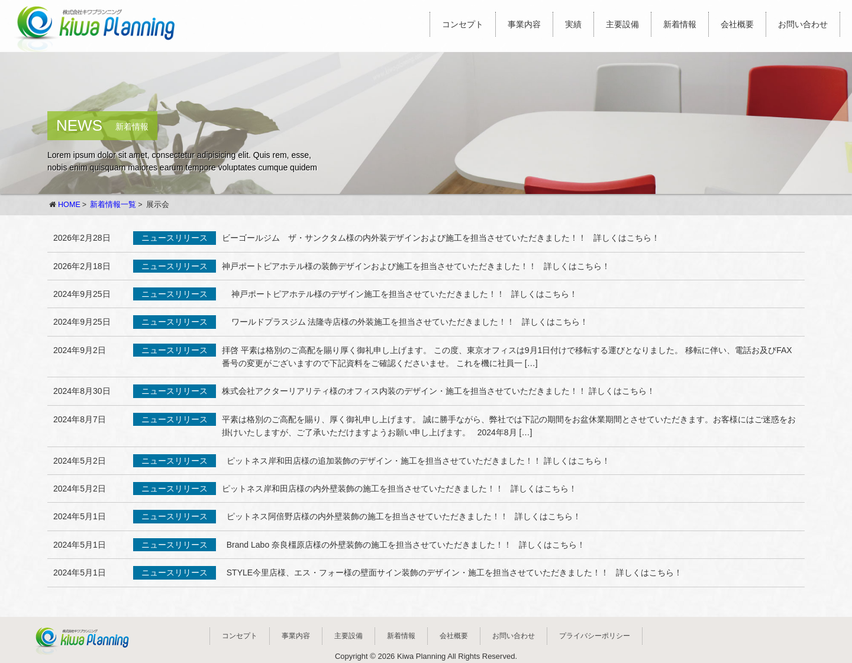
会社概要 (737, 24)
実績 (573, 24)
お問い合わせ (803, 24)
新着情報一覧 (113, 204)
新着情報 (679, 24)
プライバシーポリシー (594, 636)
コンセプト (462, 24)
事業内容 (524, 24)
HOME (69, 204)
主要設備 (622, 24)
